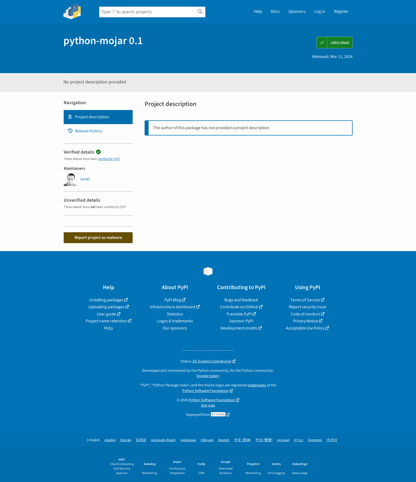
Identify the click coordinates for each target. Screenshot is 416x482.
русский (283, 440)
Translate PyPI (239, 314)
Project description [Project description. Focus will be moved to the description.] (88, 117)
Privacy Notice (305, 321)
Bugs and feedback (241, 300)
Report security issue (307, 307)
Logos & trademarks (175, 321)
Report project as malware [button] (98, 237)
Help (258, 11)
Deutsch (223, 440)
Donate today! (208, 376)
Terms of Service (305, 300)
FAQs (108, 328)
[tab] (98, 117)
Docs (275, 11)
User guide (106, 314)
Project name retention (106, 321)
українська (188, 440)
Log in (319, 11)
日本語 (141, 440)
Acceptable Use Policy (305, 328)
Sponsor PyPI (241, 321)
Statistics (175, 314)
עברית (298, 440)
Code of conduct (305, 314)
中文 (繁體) (264, 440)
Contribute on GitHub (239, 307)
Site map (208, 405)
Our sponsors (175, 328)
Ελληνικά (207, 440)
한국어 (332, 440)
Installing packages (106, 300)
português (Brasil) (163, 440)
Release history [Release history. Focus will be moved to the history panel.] (85, 131)
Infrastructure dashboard (172, 307)
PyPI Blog (172, 300)
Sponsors (297, 11)
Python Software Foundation (205, 391)
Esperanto (315, 440)
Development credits (238, 328)
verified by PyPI (109, 159)
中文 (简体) (242, 440)
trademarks (257, 385)
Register (341, 11)
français (125, 440)
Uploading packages (106, 307)
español (110, 440)
